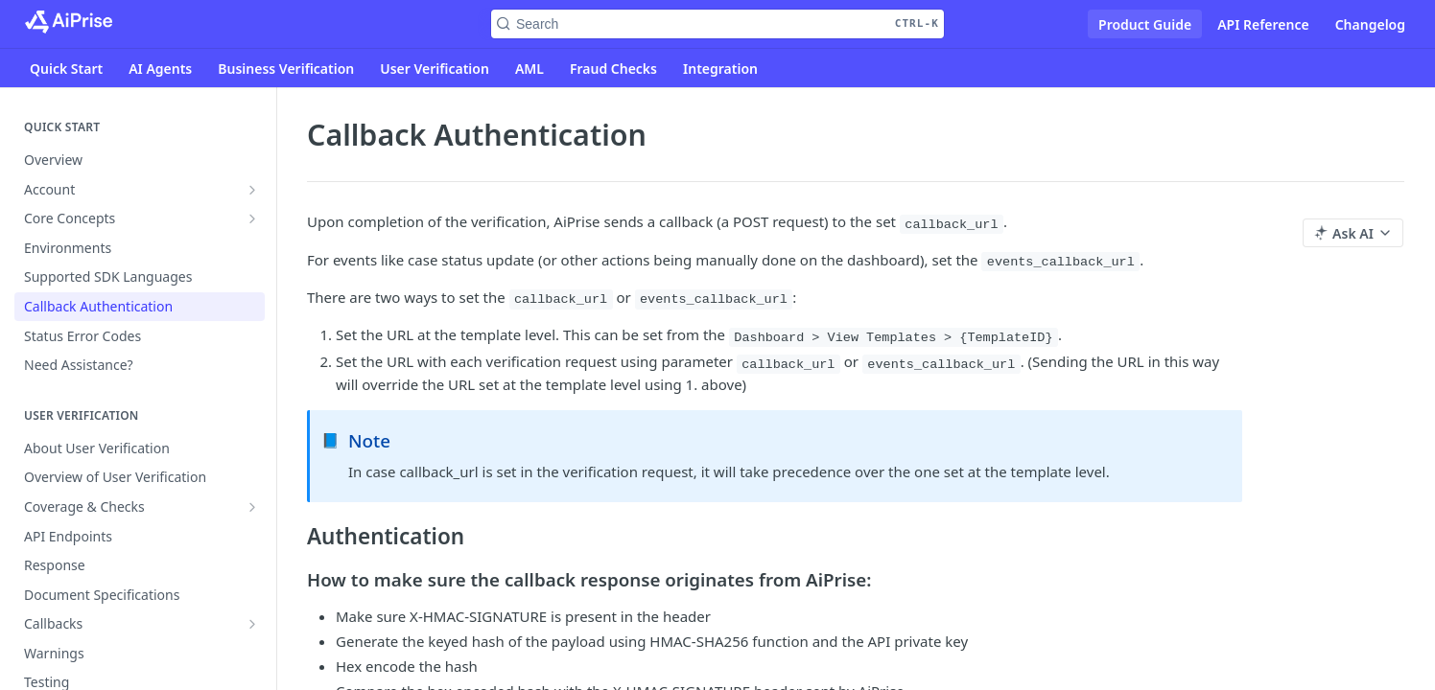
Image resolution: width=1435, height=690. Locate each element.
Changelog (1370, 24)
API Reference (1263, 24)
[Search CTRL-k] (717, 24)
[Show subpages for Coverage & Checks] (252, 507)
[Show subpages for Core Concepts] (252, 218)
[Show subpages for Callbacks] (252, 624)
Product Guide (1144, 24)
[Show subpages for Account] (252, 189)
